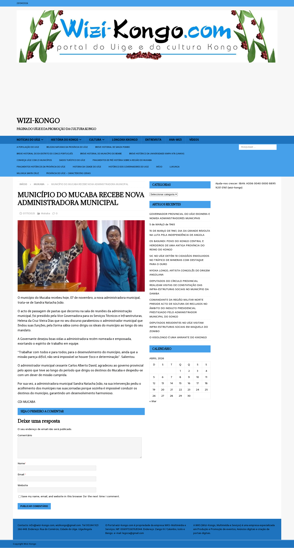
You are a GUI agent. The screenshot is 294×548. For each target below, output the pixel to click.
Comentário (25, 435)
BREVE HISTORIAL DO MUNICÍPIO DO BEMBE (101, 153)
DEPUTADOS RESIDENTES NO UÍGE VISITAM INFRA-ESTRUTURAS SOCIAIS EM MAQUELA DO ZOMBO (178, 327)
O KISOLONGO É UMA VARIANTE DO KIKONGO (178, 337)
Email (21, 474)
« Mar (152, 401)
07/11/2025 (29, 213)
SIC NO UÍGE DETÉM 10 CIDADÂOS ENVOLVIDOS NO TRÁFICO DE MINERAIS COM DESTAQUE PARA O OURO (179, 260)
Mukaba (45, 213)
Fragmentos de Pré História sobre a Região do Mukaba (122, 160)
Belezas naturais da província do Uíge (67, 147)
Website (23, 485)
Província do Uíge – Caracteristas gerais (68, 173)
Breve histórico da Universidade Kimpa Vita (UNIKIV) (156, 153)
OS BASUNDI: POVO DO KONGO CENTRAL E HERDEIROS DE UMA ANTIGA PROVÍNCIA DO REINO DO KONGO (177, 245)
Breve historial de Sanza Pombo (112, 147)
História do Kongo (64, 140)
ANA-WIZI (175, 140)
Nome (21, 463)
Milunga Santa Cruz (28, 173)
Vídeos (194, 140)
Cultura (95, 140)
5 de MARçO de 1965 (162, 224)
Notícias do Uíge (28, 140)
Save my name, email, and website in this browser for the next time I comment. (70, 496)
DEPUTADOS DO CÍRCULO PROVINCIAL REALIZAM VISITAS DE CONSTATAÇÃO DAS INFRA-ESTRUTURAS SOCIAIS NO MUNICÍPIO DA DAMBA (179, 287)
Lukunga (174, 166)
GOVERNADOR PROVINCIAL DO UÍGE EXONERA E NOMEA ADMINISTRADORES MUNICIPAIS (179, 216)
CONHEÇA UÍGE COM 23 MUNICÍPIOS (34, 160)
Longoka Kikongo (125, 140)
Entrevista (153, 140)
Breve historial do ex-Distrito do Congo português (45, 153)
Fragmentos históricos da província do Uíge (41, 166)
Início (159, 166)
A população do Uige (28, 147)
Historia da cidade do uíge (87, 166)
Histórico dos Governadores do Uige (129, 166)
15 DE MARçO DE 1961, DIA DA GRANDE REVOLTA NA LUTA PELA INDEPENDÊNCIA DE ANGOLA (179, 233)
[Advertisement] (147, 89)
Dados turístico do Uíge (72, 160)
